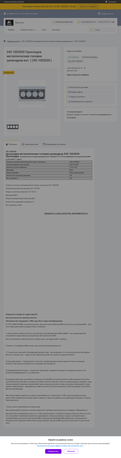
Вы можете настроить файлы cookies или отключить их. (60, 446)
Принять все (53, 451)
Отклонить (71, 451)
